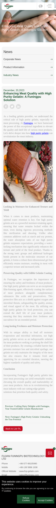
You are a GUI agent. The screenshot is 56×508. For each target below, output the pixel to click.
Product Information (13, 67)
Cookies (7, 491)
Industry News (11, 75)
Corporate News (12, 59)
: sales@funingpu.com (28, 475)
